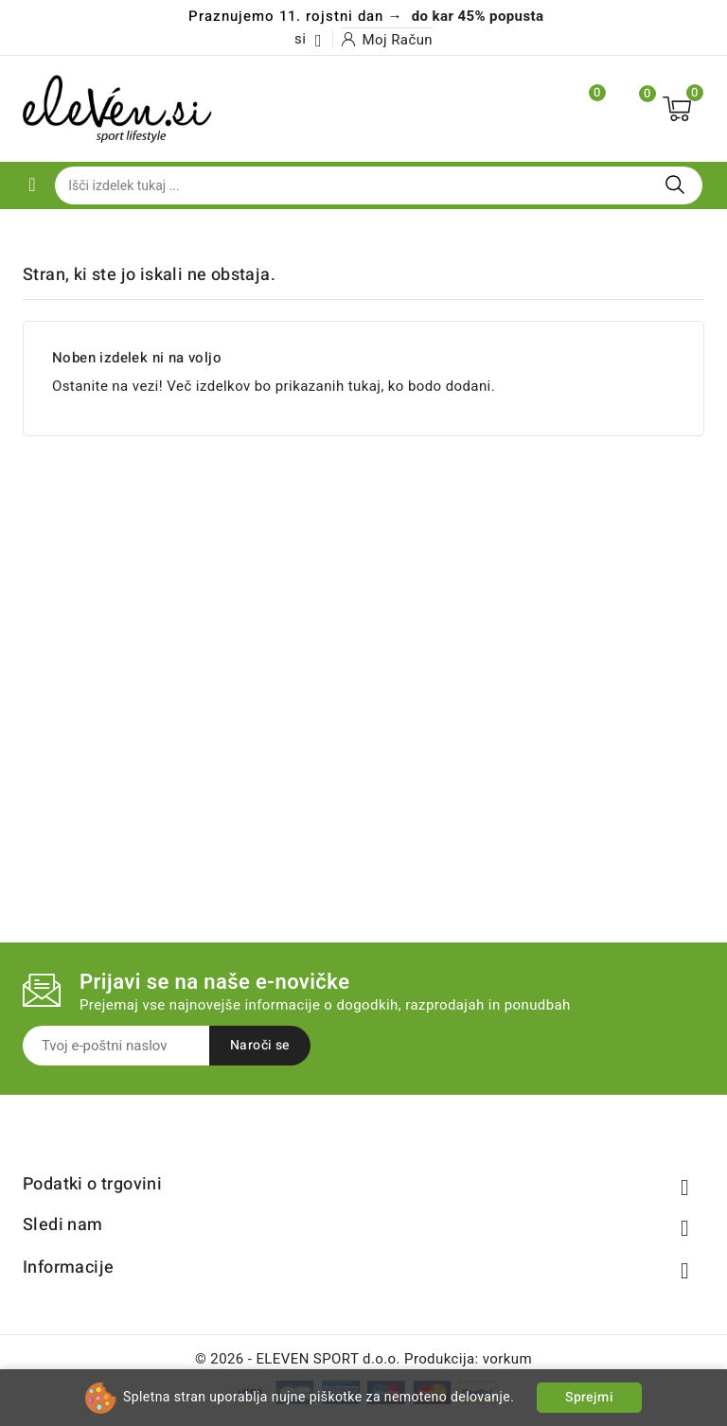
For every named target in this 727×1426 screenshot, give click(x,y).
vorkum (507, 1358)
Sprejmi (589, 1397)
